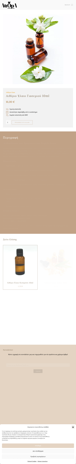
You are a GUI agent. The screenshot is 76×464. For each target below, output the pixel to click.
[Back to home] (9, 5)
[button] (73, 427)
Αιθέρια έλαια (10, 92)
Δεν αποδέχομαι (38, 451)
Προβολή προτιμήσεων (38, 456)
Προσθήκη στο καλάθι (22, 122)
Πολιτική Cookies (32, 461)
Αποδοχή (38, 445)
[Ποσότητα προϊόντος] (8, 122)
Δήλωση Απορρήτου (42, 461)
